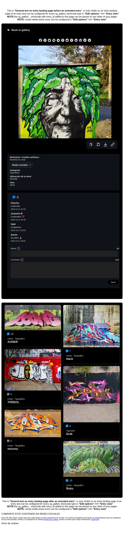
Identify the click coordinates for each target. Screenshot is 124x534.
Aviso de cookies (10, 523)
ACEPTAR (95, 520)
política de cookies (51, 520)
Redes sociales (20, 165)
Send (113, 282)
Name (13, 248)
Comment (15, 260)
